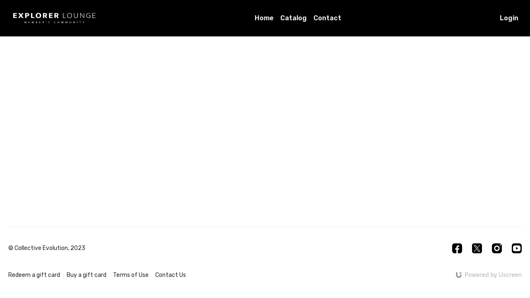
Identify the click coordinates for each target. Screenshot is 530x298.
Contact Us (170, 275)
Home (264, 18)
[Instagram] (497, 248)
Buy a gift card (86, 275)
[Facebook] (457, 248)
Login (509, 18)
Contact (327, 18)
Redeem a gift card (34, 275)
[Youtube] (517, 248)
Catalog (293, 18)
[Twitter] (477, 248)
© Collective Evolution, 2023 (46, 248)
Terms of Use (131, 275)
